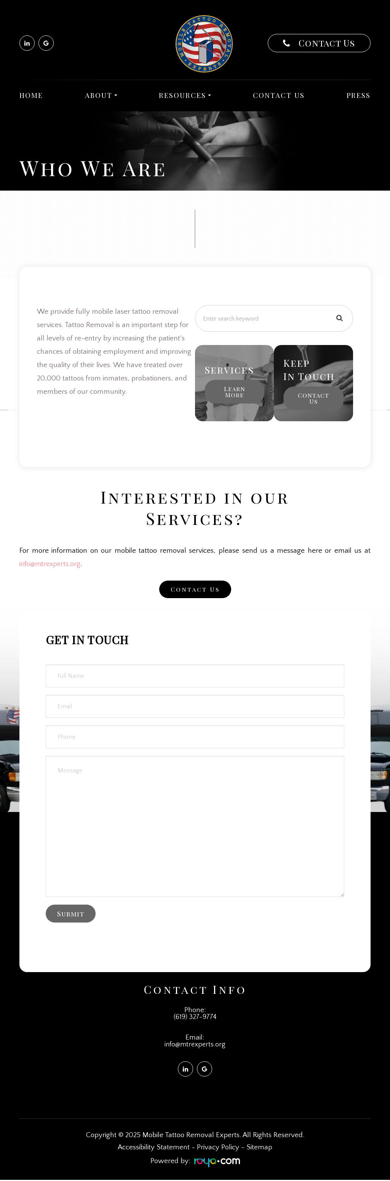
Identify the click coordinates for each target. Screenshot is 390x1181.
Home (31, 95)
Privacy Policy (218, 1148)
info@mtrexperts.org (51, 564)
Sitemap (259, 1148)
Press (359, 95)
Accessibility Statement (154, 1148)
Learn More (234, 392)
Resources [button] (185, 95)
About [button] (101, 95)
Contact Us (325, 43)
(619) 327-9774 (195, 1017)
